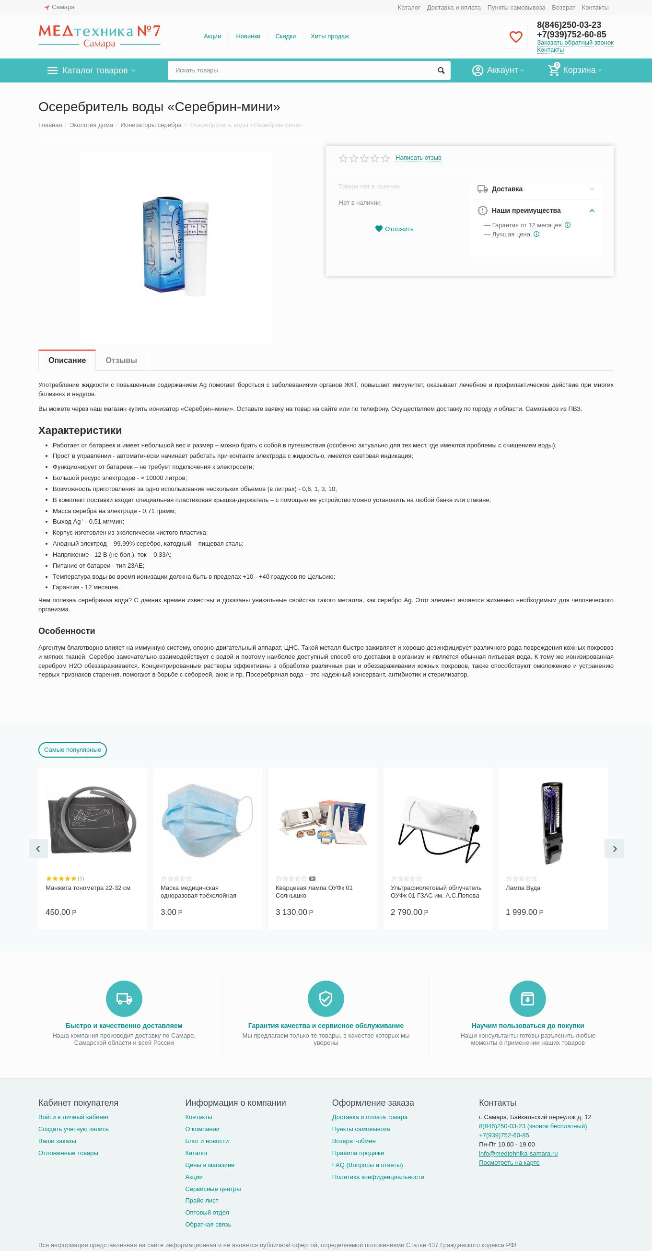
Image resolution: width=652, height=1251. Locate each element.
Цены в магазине (209, 1164)
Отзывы (121, 360)
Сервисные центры (213, 1188)
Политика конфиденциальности (378, 1176)
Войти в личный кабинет (73, 1116)
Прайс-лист (201, 1199)
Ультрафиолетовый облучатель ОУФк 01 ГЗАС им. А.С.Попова (436, 891)
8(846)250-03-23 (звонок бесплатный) (533, 1125)
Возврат (563, 7)
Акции (212, 36)
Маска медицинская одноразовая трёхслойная (198, 891)
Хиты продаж (330, 36)
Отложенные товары (68, 1152)
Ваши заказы (57, 1140)
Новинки (248, 36)
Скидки (285, 36)
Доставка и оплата (454, 7)
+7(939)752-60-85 (571, 34)
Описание (67, 360)
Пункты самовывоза (517, 7)
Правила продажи (358, 1152)
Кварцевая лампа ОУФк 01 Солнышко (314, 891)
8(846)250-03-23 (569, 25)
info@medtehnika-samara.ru (518, 1152)
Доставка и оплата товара (370, 1116)
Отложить (394, 229)
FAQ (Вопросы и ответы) (367, 1164)
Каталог (409, 7)
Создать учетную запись (73, 1128)
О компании (202, 1128)
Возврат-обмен (354, 1140)
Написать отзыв (419, 157)
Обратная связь (208, 1223)
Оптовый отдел (207, 1211)
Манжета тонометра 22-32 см (88, 887)
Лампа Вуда (523, 887)
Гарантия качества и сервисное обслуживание (326, 1025)
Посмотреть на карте (509, 1161)
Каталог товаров (95, 70)
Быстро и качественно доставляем (124, 1025)
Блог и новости (207, 1140)
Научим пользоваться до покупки (528, 1025)
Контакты (595, 7)
